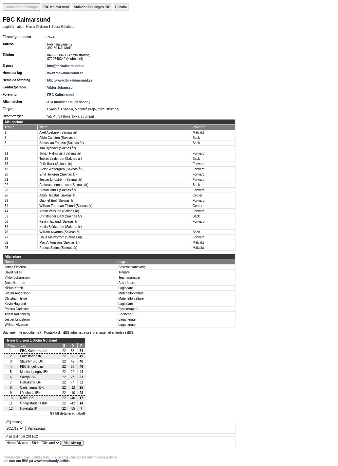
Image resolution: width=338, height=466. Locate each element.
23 (6, 190)
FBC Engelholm (31, 366)
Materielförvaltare (131, 293)
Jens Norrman (15, 283)
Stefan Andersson (17, 293)
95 (6, 248)
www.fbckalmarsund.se (65, 73)
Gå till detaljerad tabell (67, 413)
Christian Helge (16, 298)
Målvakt (198, 132)
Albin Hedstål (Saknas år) (57, 195)
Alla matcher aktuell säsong (68, 102)
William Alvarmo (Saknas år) (60, 232)
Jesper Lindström (17, 319)
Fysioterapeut (129, 309)
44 (6, 211)
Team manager (130, 277)
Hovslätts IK (28, 408)
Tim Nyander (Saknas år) (57, 148)
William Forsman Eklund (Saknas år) (65, 206)
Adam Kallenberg (17, 314)
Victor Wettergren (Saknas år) (61, 169)
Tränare (124, 272)
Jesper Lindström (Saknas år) (60, 179)
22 (6, 185)
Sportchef (126, 314)
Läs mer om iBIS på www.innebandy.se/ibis (36, 461)
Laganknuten (128, 319)
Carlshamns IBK (32, 387)
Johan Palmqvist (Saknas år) (60, 153)
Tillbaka (121, 7)
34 (6, 206)
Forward (199, 153)
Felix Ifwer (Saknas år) (55, 164)
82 (6, 242)
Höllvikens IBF (30, 382)
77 (6, 237)
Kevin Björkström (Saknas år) (60, 227)
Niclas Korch (14, 288)
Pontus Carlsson (16, 309)
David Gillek (13, 272)
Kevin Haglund (15, 304)
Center (197, 195)
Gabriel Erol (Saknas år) (56, 200)
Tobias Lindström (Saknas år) (60, 158)
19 (6, 169)
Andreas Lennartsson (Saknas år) (63, 185)
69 (6, 227)
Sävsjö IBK (28, 377)
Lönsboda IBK (30, 393)
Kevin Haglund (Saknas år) (59, 221)
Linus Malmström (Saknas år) (60, 237)
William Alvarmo (16, 324)
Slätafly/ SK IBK (31, 361)
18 (6, 164)
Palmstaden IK (30, 356)
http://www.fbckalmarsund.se (70, 80)
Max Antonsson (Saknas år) (59, 242)
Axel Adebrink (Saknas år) (58, 132)
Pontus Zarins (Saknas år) (58, 248)
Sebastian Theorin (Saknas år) (61, 143)
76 (6, 232)
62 (6, 216)
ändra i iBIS (124, 332)
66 (6, 221)
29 (6, 200)
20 (6, 174)
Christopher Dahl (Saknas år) (60, 216)
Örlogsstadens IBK (33, 403)
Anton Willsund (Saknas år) (59, 211)
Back (196, 138)
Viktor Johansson (61, 87)
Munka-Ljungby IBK (34, 372)
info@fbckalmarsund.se (65, 66)
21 (6, 179)
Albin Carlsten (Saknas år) (58, 138)
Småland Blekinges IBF (92, 7)
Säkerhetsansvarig (132, 267)
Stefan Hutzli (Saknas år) (57, 190)
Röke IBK (27, 398)
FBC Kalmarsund (56, 7)
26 (6, 195)
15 (6, 158)
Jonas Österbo (15, 267)
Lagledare (126, 288)
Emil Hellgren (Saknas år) (58, 174)
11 (6, 153)
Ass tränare (127, 283)
